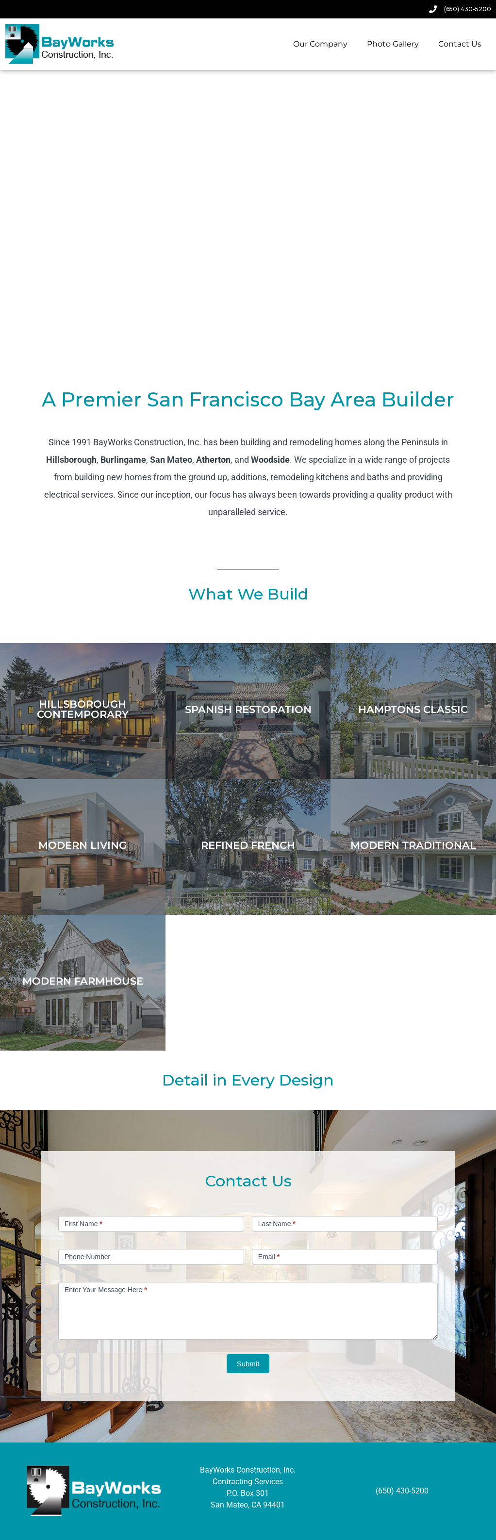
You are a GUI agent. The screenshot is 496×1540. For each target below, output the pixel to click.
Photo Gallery (393, 44)
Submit (248, 1364)
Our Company (320, 44)
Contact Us (459, 44)
